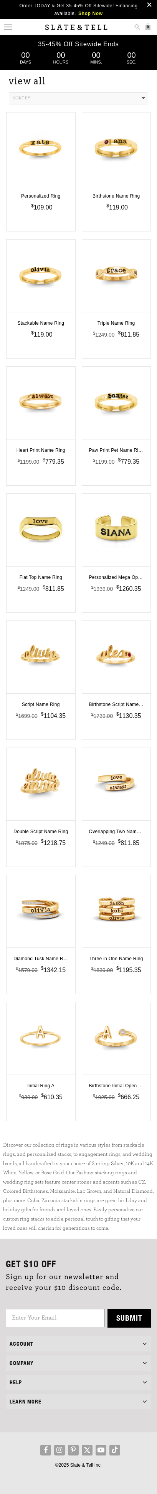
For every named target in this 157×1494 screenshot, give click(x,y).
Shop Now (90, 13)
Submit (129, 1317)
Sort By (79, 98)
